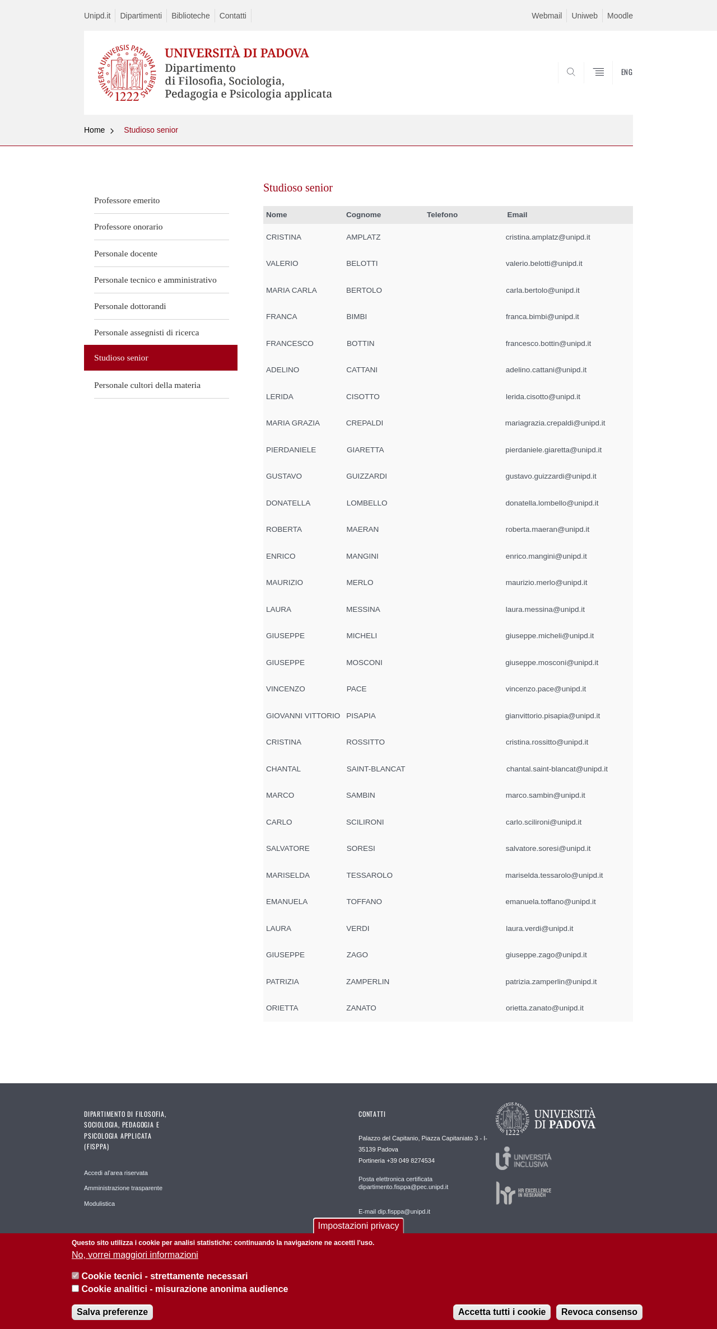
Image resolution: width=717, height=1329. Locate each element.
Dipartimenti (141, 15)
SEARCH (613, 87)
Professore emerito (127, 200)
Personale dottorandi (130, 306)
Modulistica (99, 1203)
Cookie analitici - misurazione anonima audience (184, 1289)
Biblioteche (190, 15)
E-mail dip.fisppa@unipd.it (394, 1211)
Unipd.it (97, 15)
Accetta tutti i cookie (502, 1312)
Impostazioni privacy (358, 1226)
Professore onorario (128, 226)
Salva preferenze (112, 1312)
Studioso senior (151, 129)
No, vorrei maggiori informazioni (135, 1255)
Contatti (233, 15)
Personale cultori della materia (147, 385)
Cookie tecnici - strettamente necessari (164, 1276)
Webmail (547, 15)
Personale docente (125, 253)
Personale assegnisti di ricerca (146, 332)
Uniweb (584, 15)
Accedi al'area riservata (116, 1172)
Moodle (620, 15)
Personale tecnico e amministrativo (155, 279)
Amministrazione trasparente (123, 1188)
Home (94, 129)
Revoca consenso (599, 1312)
